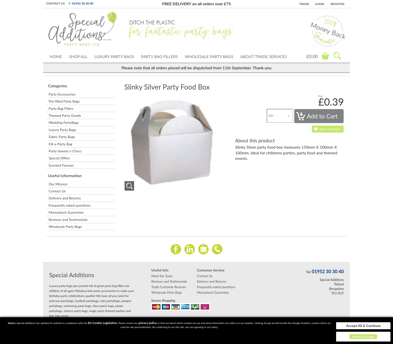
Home (56, 56)
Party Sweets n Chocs (65, 151)
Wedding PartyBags (64, 122)
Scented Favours (61, 165)
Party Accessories (62, 94)
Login (319, 4)
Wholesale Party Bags (209, 56)
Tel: (308, 272)
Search (337, 55)
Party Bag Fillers (159, 56)
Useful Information (65, 175)
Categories (57, 85)
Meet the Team (161, 276)
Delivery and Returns (65, 198)
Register (337, 4)
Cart (325, 56)
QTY (271, 115)
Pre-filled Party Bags (64, 101)
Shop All (78, 56)
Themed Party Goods (65, 115)
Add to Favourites (330, 129)
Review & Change (363, 336)
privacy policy (147, 323)
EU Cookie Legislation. (103, 323)
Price (320, 96)
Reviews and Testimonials (68, 219)
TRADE (304, 4)
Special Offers (59, 158)
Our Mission (58, 184)
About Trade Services (263, 56)
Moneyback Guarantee (66, 212)
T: (69, 3)
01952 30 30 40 (82, 3)
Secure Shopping (163, 300)
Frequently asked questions (69, 205)
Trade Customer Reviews (168, 287)
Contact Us (55, 3)
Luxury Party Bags (114, 56)
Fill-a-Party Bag (60, 144)
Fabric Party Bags (62, 137)
